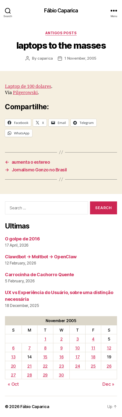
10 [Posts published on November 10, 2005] (77, 347)
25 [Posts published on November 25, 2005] (93, 366)
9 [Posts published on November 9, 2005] (61, 347)
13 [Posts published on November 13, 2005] (13, 356)
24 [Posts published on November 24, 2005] (77, 366)
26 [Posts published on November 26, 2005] (109, 366)
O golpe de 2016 (22, 238)
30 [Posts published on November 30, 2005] (61, 375)
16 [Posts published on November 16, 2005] (61, 356)
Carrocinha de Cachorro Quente (39, 274)
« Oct (13, 384)
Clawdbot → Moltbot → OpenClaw (41, 256)
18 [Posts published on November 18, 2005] (93, 356)
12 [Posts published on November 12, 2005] (109, 347)
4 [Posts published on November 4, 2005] (93, 339)
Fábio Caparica (61, 10)
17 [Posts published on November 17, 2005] (77, 356)
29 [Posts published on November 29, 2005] (45, 375)
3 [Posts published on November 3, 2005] (77, 339)
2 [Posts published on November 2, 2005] (61, 339)
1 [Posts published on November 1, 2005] (45, 339)
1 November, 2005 (80, 58)
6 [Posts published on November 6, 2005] (13, 347)
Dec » (108, 384)
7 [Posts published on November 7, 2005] (29, 347)
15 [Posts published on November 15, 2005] (45, 356)
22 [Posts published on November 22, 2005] (45, 366)
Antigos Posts (61, 33)
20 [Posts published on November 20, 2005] (13, 366)
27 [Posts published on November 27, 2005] (13, 375)
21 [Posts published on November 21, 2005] (29, 366)
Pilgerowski (25, 93)
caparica (45, 58)
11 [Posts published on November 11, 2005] (93, 347)
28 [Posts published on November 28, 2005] (29, 375)
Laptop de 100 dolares (28, 86)
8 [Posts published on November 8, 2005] (45, 347)
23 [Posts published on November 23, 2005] (61, 366)
